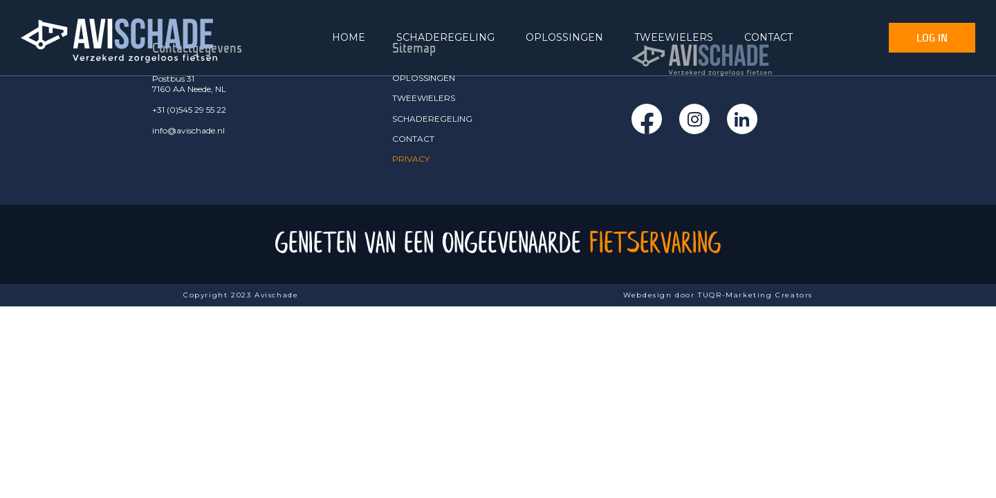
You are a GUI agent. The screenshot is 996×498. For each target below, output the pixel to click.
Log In (932, 37)
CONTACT (768, 37)
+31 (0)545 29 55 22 (189, 109)
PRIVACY (411, 159)
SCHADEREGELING (445, 37)
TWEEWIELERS (673, 37)
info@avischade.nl (188, 130)
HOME (348, 37)
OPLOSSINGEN (564, 37)
